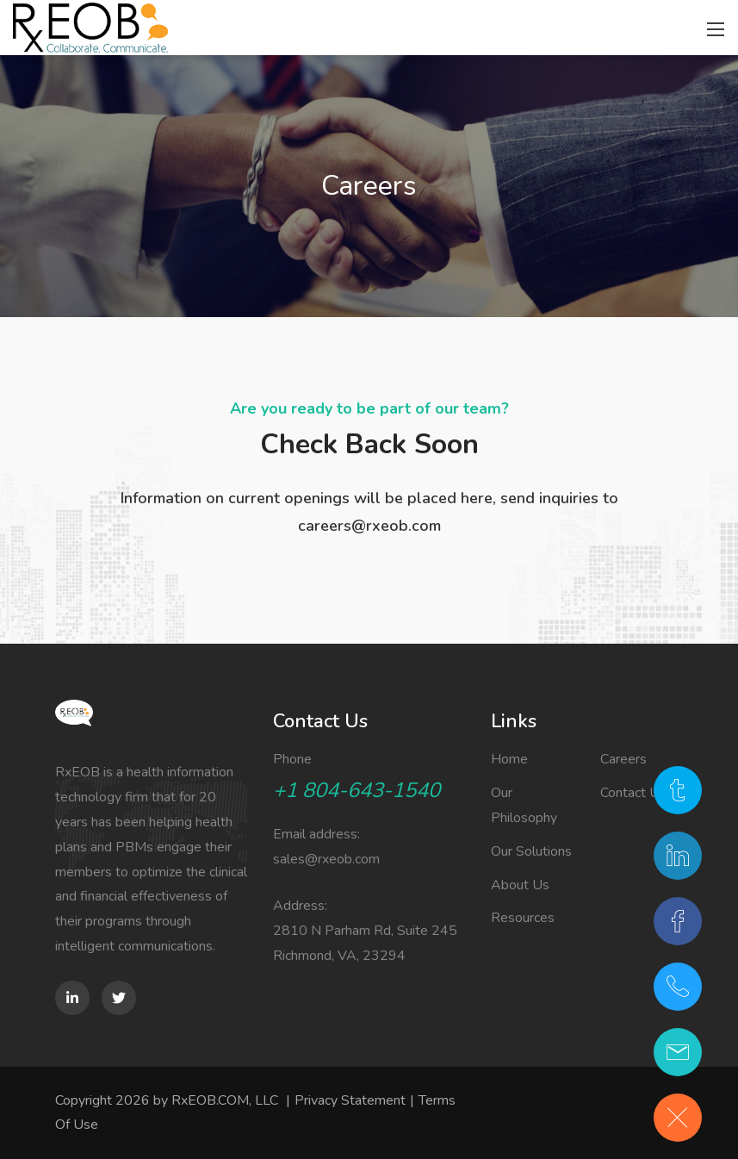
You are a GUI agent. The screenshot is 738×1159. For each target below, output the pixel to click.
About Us (520, 884)
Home (509, 759)
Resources (523, 917)
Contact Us (633, 792)
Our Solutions (531, 851)
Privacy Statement (350, 1100)
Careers (623, 759)
